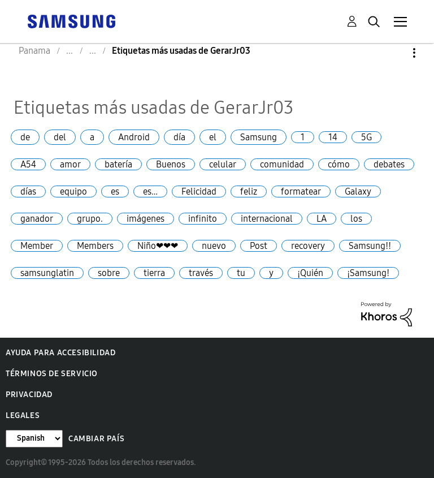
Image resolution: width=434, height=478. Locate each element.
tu (241, 273)
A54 (28, 164)
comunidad (282, 164)
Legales (23, 415)
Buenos (170, 164)
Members (95, 245)
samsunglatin (47, 273)
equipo (73, 191)
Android (134, 137)
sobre (109, 273)
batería (118, 164)
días (28, 191)
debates (389, 164)
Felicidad (198, 191)
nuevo (214, 245)
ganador (36, 218)
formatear (301, 191)
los (356, 218)
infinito (202, 218)
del (60, 137)
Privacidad (29, 394)
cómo (339, 164)
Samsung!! (370, 245)
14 (332, 137)
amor (70, 164)
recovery (308, 245)
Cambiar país (96, 438)
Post (258, 245)
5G (366, 137)
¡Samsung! (368, 273)
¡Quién (310, 273)
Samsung (258, 137)
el (212, 137)
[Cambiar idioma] (34, 438)
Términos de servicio (52, 373)
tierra (154, 273)
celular (222, 164)
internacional (267, 218)
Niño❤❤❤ (157, 245)
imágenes (145, 218)
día (179, 137)
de (25, 137)
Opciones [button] (395, 53)
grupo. (90, 218)
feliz (248, 191)
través (201, 273)
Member (36, 245)
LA (321, 218)
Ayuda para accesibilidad (60, 353)
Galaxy (358, 191)
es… (150, 191)
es (115, 191)
